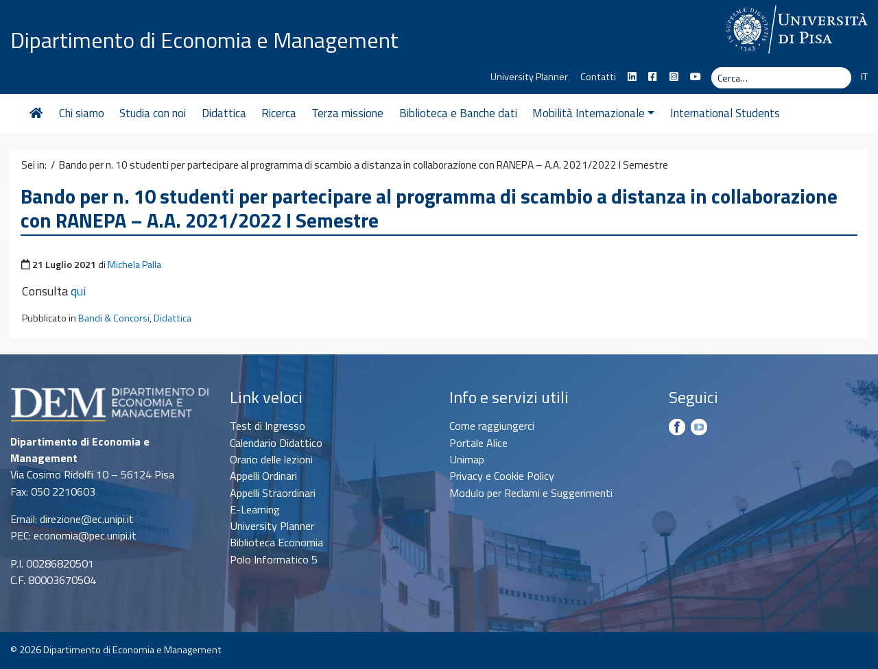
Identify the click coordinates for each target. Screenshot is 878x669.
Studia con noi (152, 113)
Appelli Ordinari (263, 475)
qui (78, 291)
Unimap (466, 459)
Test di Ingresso (267, 425)
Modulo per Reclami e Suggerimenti (531, 493)
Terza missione (347, 113)
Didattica (224, 113)
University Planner (529, 76)
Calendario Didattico (276, 443)
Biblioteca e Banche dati (458, 113)
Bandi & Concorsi (114, 318)
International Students (725, 113)
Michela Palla (134, 264)
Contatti (598, 76)
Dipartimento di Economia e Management (204, 39)
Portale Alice (478, 443)
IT (864, 76)
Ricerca (278, 113)
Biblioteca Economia (276, 542)
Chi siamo (81, 113)
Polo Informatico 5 (274, 559)
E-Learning (255, 509)
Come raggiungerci (491, 425)
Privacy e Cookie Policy (501, 475)
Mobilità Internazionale (593, 113)
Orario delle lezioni (271, 459)
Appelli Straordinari (273, 493)
